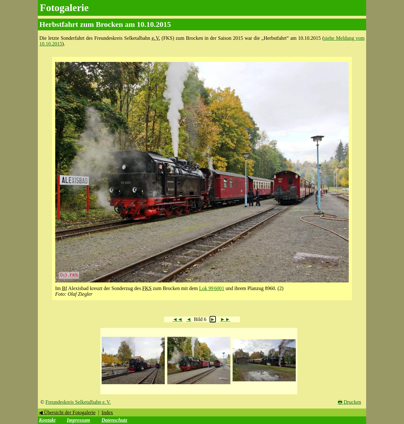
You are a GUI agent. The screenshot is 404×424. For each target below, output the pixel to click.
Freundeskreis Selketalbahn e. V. (78, 402)
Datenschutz (114, 420)
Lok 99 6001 (211, 288)
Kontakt (47, 420)
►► (225, 319)
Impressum (78, 420)
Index (107, 412)
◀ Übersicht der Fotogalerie (67, 412)
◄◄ (178, 319)
